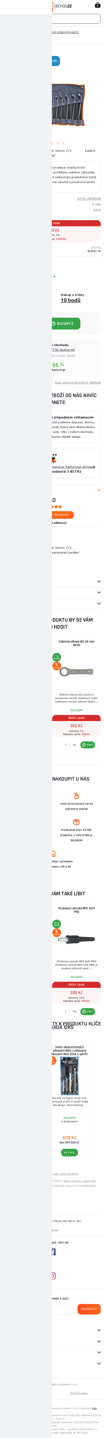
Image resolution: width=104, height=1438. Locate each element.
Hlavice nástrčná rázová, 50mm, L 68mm (27, 910)
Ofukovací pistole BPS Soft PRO (76, 910)
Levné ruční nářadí (15, 1173)
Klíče (41, 32)
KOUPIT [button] (41, 744)
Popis (7, 490)
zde (94, 1408)
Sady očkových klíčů (64, 32)
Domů (7, 32)
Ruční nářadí (25, 32)
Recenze (11, 593)
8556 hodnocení (63, 350)
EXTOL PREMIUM (89, 199)
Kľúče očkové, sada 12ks (80, 1180)
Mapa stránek (27, 1393)
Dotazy (10, 604)
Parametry (11, 582)
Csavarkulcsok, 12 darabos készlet (25, 1189)
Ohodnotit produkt (52, 515)
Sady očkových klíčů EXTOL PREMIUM (78, 383)
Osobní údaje (79, 1393)
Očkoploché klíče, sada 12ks (28, 641)
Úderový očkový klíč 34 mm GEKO (76, 643)
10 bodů (71, 300)
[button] (39, 744)
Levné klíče (35, 1173)
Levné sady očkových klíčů (61, 1173)
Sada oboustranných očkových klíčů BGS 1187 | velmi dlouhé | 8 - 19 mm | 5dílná (25, 1052)
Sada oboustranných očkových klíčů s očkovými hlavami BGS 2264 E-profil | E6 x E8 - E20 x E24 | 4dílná (70, 1052)
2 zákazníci (59, 522)
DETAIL (25, 1152)
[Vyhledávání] (52, 19)
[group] (27, 696)
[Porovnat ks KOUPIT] (16, 745)
